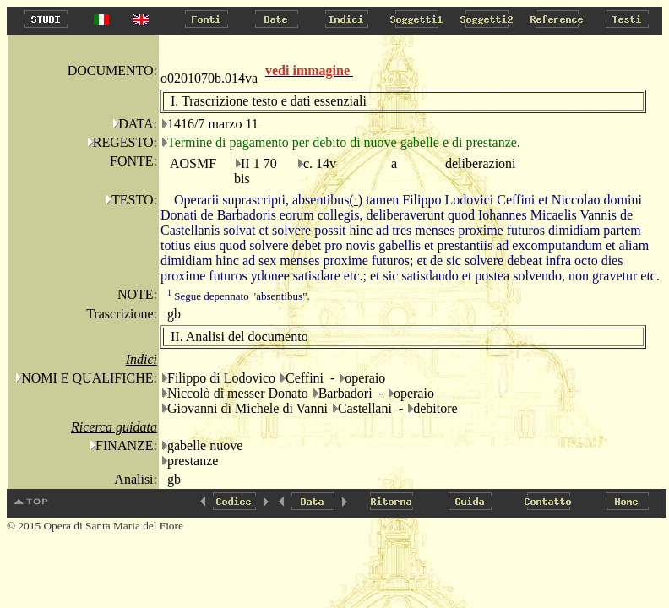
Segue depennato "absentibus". (238, 296)
